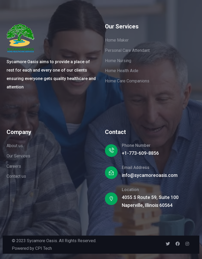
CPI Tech (43, 248)
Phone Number (136, 145)
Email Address (135, 167)
